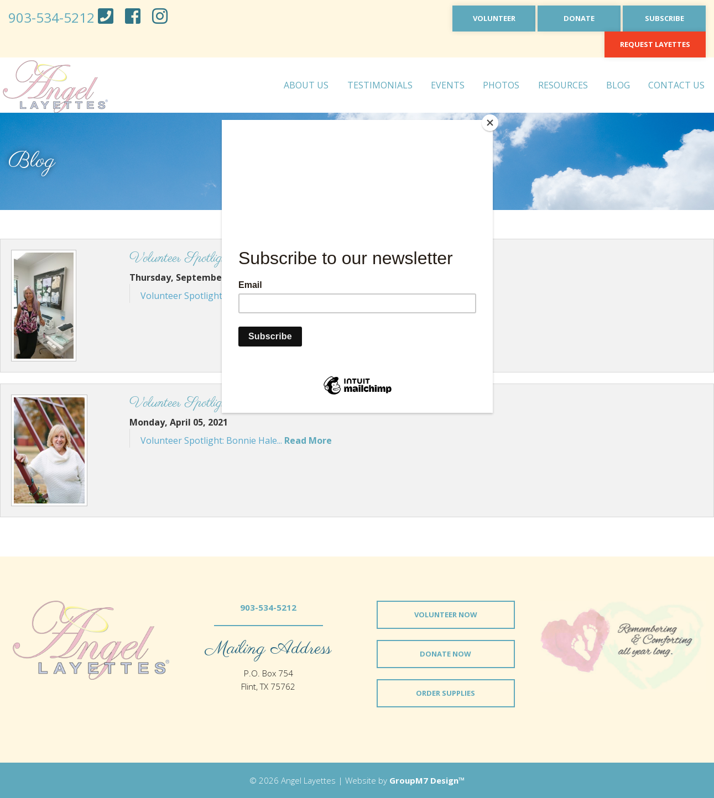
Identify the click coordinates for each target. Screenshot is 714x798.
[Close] (490, 122)
